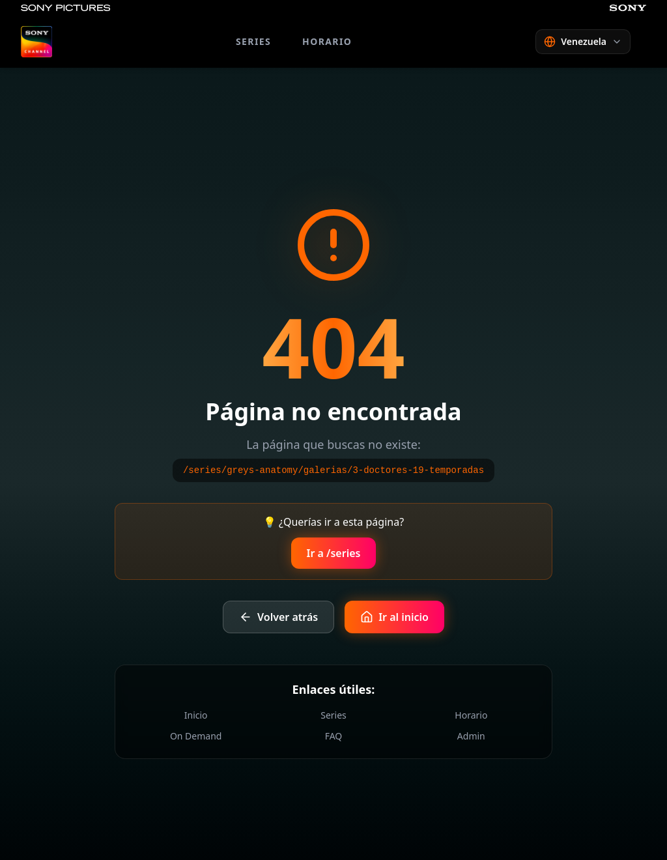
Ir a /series (334, 553)
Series (333, 715)
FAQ (334, 736)
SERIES (253, 41)
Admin (471, 736)
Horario (471, 715)
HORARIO (327, 41)
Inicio (196, 715)
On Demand (196, 736)
